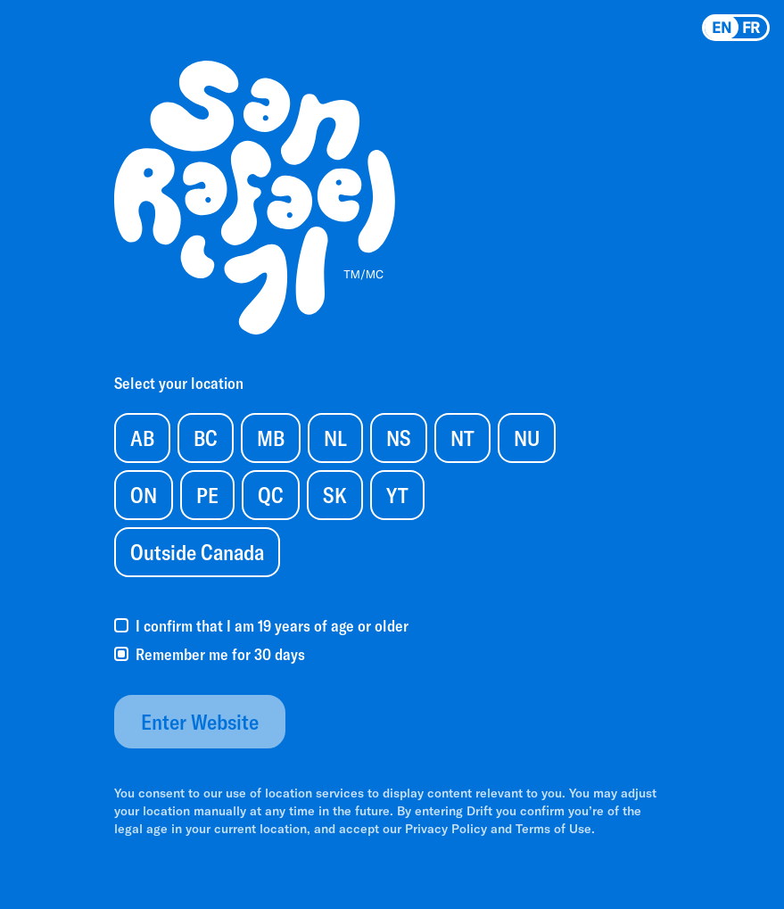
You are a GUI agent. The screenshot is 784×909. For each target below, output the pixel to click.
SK (335, 495)
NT (462, 437)
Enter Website (200, 721)
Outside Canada (197, 552)
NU (527, 437)
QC (271, 495)
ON (143, 495)
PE (207, 495)
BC (206, 437)
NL (335, 437)
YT (397, 495)
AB (142, 437)
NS (398, 437)
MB (271, 437)
